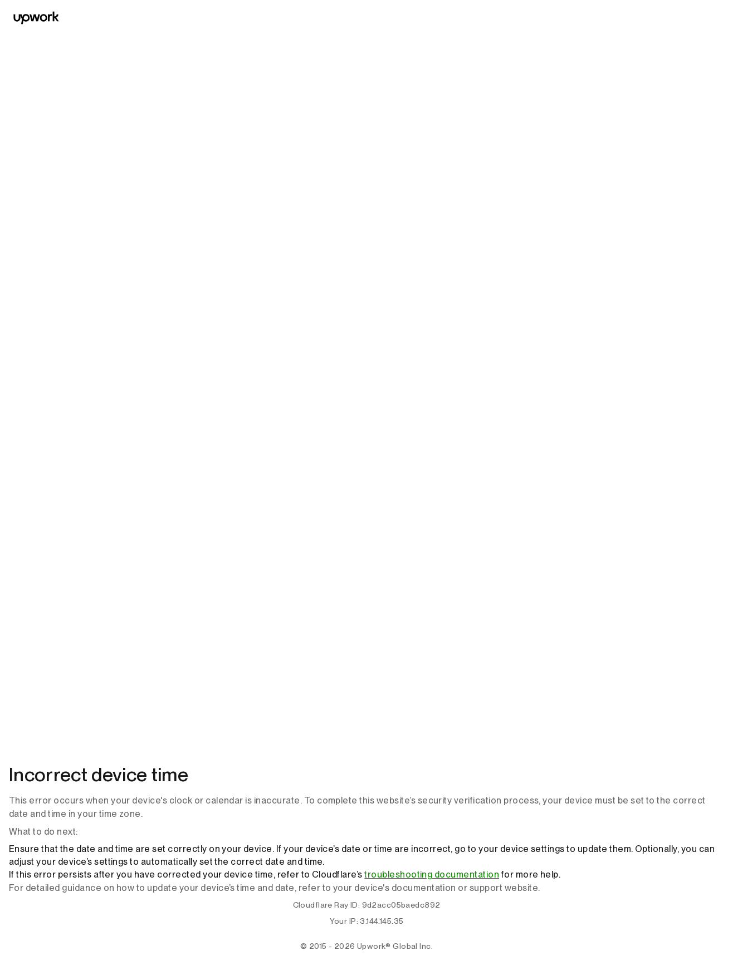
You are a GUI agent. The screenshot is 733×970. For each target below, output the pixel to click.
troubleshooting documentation (431, 874)
